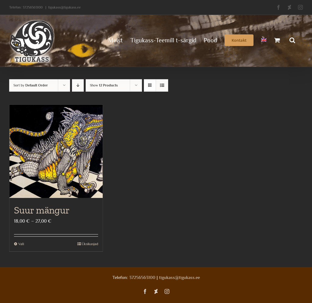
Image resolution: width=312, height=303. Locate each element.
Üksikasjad (90, 244)
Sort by (30, 85)
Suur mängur (41, 210)
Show (104, 85)
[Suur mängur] (56, 151)
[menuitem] (264, 39)
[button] (292, 39)
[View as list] (162, 85)
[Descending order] (78, 85)
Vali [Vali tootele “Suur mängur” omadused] (21, 244)
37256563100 (33, 7)
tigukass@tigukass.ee (64, 7)
